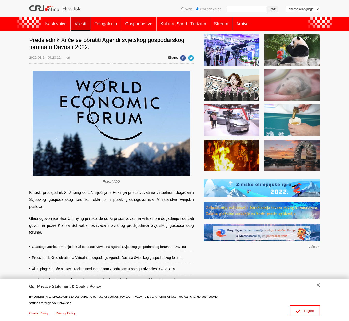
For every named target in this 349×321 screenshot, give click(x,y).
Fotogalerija (112, 22)
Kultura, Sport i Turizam (196, 22)
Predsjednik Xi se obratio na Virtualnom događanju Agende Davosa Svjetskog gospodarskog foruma (107, 255)
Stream (237, 22)
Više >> (314, 245)
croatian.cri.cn (209, 9)
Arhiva (260, 22)
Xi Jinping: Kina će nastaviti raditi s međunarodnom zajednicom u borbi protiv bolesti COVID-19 (103, 266)
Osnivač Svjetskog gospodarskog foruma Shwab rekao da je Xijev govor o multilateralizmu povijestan (108, 277)
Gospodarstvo (148, 22)
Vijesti (84, 22)
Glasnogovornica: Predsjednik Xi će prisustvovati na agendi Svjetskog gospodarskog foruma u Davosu (109, 245)
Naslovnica (57, 22)
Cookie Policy (38, 313)
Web (186, 9)
